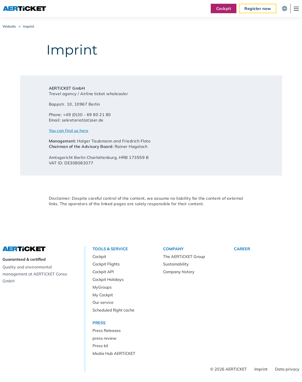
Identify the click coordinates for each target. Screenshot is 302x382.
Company (173, 248)
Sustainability (176, 263)
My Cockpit (103, 294)
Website (9, 26)
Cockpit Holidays (108, 279)
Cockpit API (103, 271)
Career (242, 248)
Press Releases (107, 330)
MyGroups (102, 287)
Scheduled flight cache (113, 310)
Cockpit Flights (106, 263)
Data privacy (287, 369)
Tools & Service (110, 248)
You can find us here (69, 130)
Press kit (100, 345)
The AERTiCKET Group (184, 256)
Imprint (28, 26)
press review (104, 338)
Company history (179, 271)
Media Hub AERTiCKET (114, 353)
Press (99, 322)
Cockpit (223, 8)
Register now (257, 8)
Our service (103, 302)
